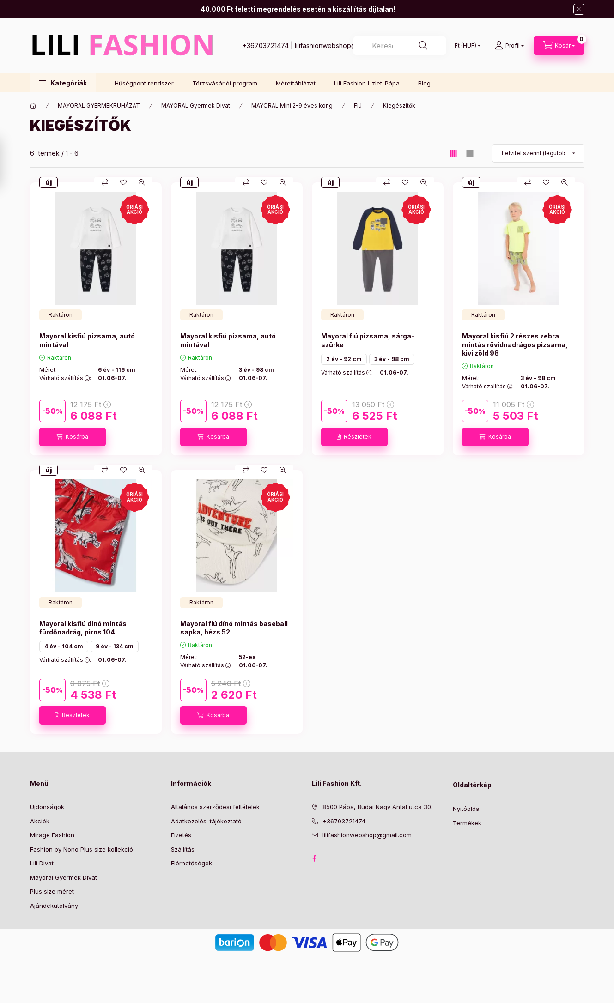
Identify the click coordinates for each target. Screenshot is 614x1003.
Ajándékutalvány (54, 905)
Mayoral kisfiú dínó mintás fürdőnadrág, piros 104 (83, 628)
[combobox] (399, 45)
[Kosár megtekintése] (559, 45)
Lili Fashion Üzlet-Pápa (367, 83)
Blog (424, 83)
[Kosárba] (72, 437)
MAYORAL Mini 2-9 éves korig (292, 105)
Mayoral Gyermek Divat (63, 877)
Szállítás (183, 849)
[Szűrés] (9, 163)
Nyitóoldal (467, 808)
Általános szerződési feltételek (215, 806)
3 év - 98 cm (391, 359)
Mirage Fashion (52, 835)
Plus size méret (52, 891)
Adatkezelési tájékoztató (206, 821)
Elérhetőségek (191, 863)
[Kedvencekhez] (123, 182)
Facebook (314, 858)
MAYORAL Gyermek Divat (195, 105)
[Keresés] (423, 45)
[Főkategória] (33, 106)
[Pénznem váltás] (465, 46)
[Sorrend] (538, 153)
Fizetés (181, 835)
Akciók (39, 821)
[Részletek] (354, 437)
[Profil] (509, 45)
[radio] (470, 153)
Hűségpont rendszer (144, 83)
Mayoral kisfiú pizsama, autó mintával (87, 340)
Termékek (467, 823)
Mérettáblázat (296, 83)
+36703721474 (266, 45)
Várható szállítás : (65, 378)
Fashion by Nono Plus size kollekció (81, 849)
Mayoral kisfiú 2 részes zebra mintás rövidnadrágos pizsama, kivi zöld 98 (515, 344)
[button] (63, 82)
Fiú (358, 105)
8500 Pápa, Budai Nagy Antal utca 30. (377, 806)
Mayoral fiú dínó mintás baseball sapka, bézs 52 (234, 628)
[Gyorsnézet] (142, 182)
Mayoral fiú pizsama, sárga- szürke (367, 340)
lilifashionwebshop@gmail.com (341, 45)
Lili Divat (42, 863)
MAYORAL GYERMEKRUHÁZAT (99, 105)
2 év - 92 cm (344, 359)
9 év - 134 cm (115, 646)
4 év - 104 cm (63, 646)
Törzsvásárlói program (224, 83)
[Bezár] (578, 9)
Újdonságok (47, 806)
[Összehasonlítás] (105, 182)
